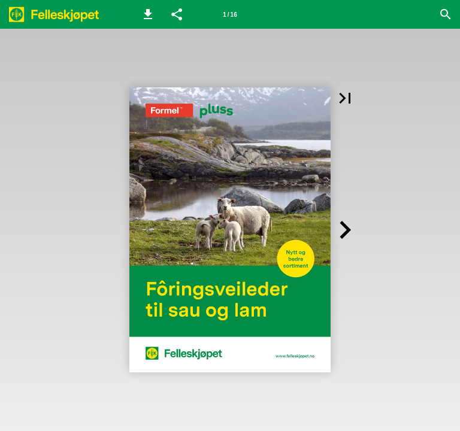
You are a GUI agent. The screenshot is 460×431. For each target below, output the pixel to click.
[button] (148, 14)
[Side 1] (230, 14)
